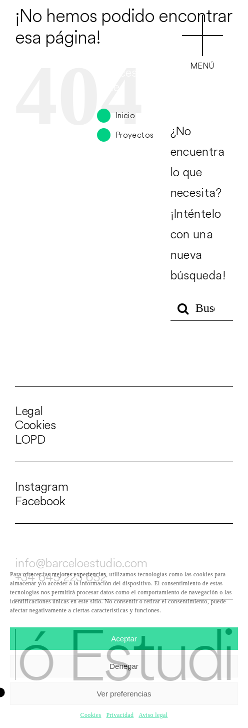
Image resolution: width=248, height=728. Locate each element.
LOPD (30, 439)
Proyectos (135, 135)
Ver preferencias (123, 693)
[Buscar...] (201, 308)
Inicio (125, 115)
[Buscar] (183, 308)
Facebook (40, 500)
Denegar (124, 666)
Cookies (91, 714)
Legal (28, 410)
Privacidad (120, 714)
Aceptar (124, 638)
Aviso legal (153, 714)
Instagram (41, 486)
